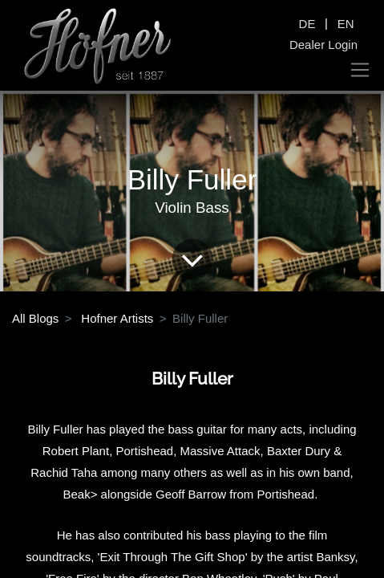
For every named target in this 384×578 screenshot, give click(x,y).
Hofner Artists (117, 318)
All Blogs (35, 318)
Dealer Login (323, 44)
